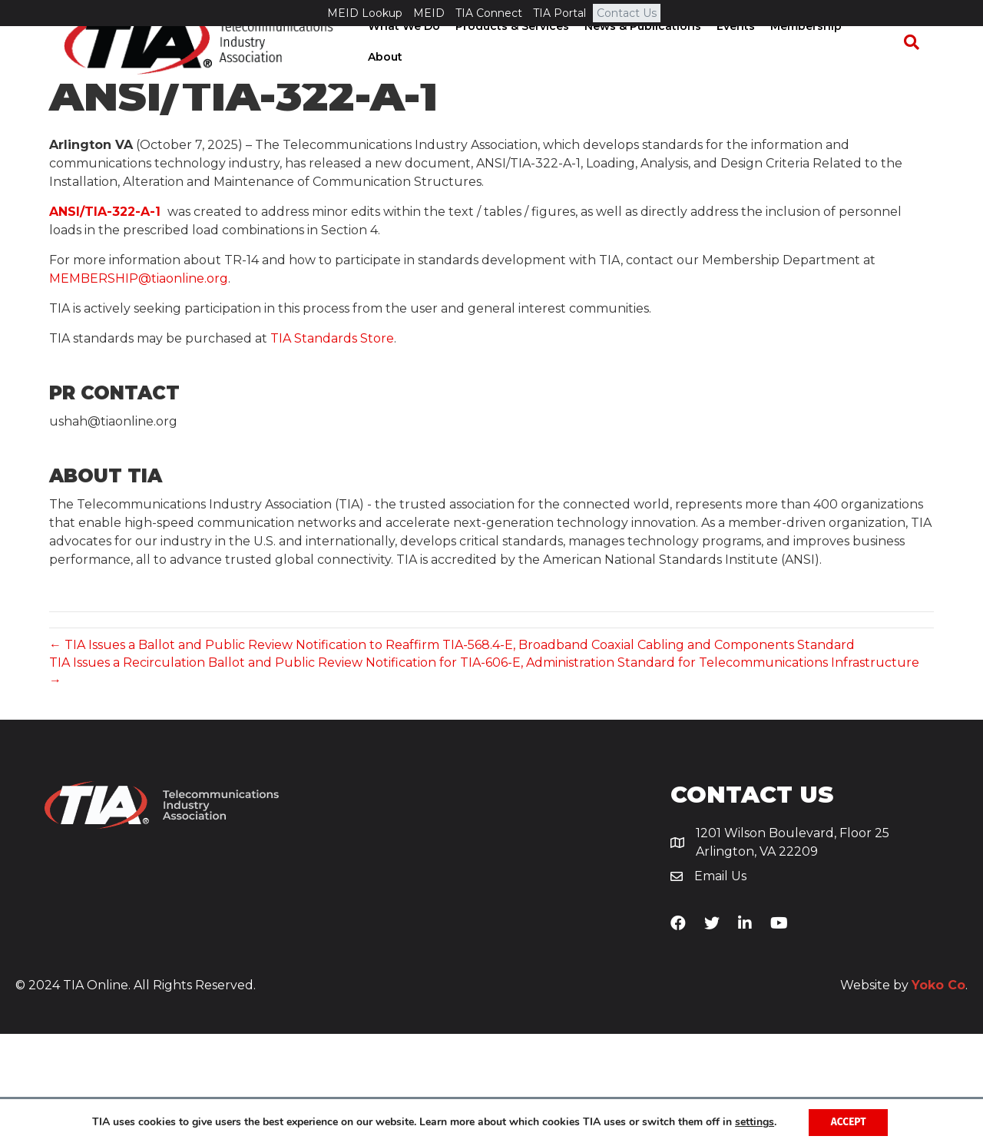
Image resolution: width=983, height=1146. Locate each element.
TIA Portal (559, 13)
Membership (810, 68)
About (878, 68)
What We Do (408, 68)
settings (753, 1122)
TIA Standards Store (332, 451)
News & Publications (646, 68)
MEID (429, 13)
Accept (848, 1121)
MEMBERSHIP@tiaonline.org (138, 391)
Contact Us (627, 13)
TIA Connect (488, 13)
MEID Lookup (364, 13)
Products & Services (516, 68)
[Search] (918, 69)
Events (739, 68)
